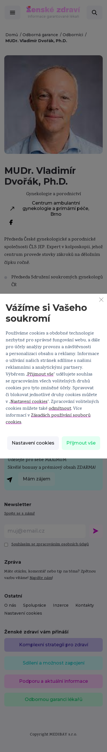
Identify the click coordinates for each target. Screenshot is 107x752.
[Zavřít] (101, 299)
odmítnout (60, 408)
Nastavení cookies (29, 402)
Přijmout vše (40, 374)
